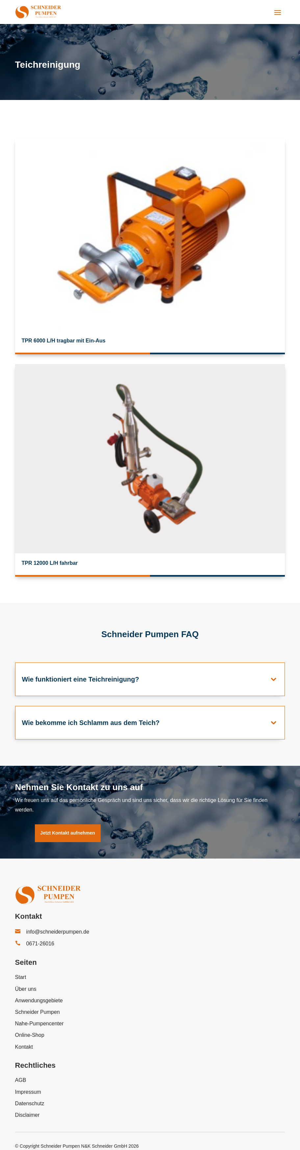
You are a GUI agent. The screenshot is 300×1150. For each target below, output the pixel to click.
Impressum (28, 1092)
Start (20, 977)
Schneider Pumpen (37, 1012)
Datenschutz (29, 1103)
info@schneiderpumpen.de (57, 932)
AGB (20, 1080)
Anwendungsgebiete (39, 1000)
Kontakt (24, 1047)
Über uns (26, 989)
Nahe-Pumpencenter (39, 1023)
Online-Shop (29, 1035)
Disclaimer (27, 1115)
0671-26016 (40, 943)
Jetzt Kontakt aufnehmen (67, 833)
